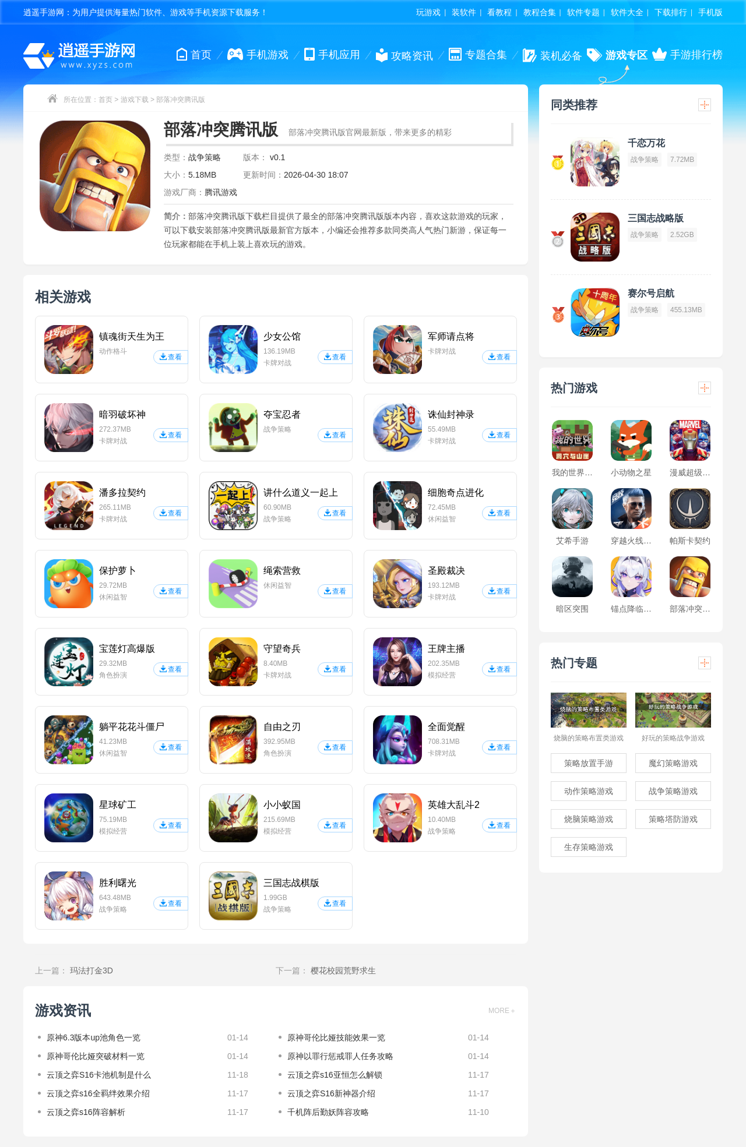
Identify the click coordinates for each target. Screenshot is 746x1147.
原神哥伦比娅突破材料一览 (96, 1056)
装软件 (464, 12)
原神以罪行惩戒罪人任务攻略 (340, 1056)
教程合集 (539, 12)
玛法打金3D (91, 970)
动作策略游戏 (588, 791)
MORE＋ (502, 1011)
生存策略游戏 (588, 847)
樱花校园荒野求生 (343, 970)
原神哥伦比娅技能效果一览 (336, 1037)
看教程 (499, 12)
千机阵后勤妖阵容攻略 (328, 1112)
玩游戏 (428, 12)
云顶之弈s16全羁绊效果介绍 (98, 1093)
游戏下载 (135, 100)
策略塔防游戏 (673, 819)
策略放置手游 (588, 763)
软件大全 (627, 12)
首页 (105, 100)
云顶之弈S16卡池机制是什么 (99, 1074)
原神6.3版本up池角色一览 (93, 1037)
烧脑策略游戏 (588, 819)
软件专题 (583, 12)
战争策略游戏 (673, 791)
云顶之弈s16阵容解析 (86, 1112)
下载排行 (670, 12)
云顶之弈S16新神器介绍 (331, 1093)
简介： (176, 216)
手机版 (710, 12)
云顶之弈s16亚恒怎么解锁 (334, 1074)
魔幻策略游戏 (673, 763)
